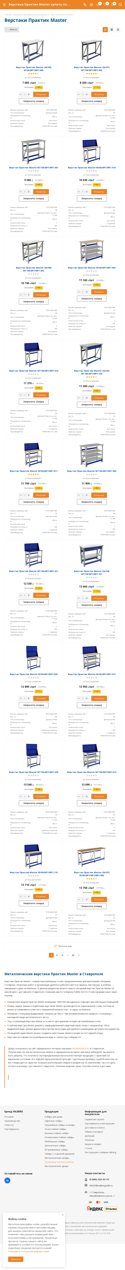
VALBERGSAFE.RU (80, 1048)
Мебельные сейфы (55, 1141)
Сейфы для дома (53, 1116)
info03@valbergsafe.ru (101, 1185)
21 (73, 955)
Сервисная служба (94, 1119)
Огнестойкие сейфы (55, 1129)
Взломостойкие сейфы (57, 1133)
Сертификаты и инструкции (99, 1123)
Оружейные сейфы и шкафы (60, 1124)
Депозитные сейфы (55, 1145)
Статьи (88, 1148)
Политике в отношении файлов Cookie (28, 1251)
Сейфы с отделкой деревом (59, 1153)
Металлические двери (56, 1166)
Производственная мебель (59, 1161)
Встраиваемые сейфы (56, 1149)
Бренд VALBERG (13, 1111)
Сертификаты (11, 1129)
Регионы (89, 1139)
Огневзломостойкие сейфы (59, 1137)
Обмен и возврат (94, 1131)
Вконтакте (7, 1180)
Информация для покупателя (96, 1113)
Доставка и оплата (94, 1127)
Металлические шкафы (57, 1157)
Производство (12, 1120)
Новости (9, 1124)
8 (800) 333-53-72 (99, 1179)
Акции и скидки (93, 1144)
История (8, 1116)
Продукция (52, 1111)
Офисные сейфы (53, 1120)
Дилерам (89, 1135)
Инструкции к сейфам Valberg (100, 1152)
